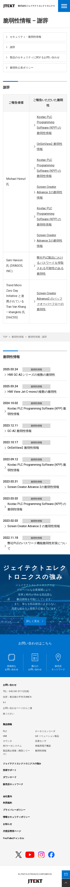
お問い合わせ (9, 685)
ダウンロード (9, 777)
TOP (5, 336)
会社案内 (7, 796)
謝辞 (12, 47)
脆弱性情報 (18, 336)
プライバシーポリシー (14, 810)
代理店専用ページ (12, 831)
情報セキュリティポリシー (16, 817)
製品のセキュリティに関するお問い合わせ (35, 57)
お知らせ (7, 824)
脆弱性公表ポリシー (21, 67)
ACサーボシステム (12, 746)
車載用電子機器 (43, 746)
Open (64, 6)
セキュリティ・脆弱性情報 (25, 36)
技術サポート (9, 770)
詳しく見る (32, 621)
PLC (5, 731)
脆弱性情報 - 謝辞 (37, 336)
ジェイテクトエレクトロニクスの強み (22, 763)
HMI (5, 736)
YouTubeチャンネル (13, 838)
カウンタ (7, 741)
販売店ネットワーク (13, 784)
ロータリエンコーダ (45, 731)
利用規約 (7, 802)
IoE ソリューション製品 (47, 736)
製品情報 (7, 724)
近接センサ (40, 741)
